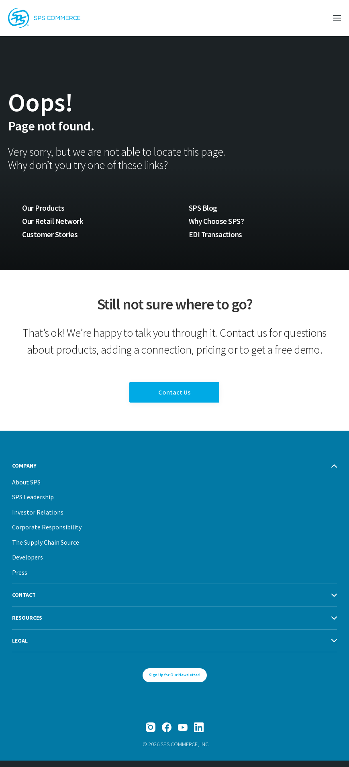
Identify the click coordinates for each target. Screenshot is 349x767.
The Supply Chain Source (45, 548)
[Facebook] (166, 734)
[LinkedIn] (199, 734)
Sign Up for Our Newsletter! (174, 681)
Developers (27, 563)
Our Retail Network (53, 221)
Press (19, 578)
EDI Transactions (216, 235)
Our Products (43, 208)
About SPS (26, 488)
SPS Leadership (33, 503)
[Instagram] (150, 734)
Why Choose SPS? (217, 221)
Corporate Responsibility (47, 533)
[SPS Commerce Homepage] (44, 18)
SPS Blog (203, 208)
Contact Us (174, 396)
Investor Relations (37, 518)
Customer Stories (49, 235)
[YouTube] (183, 734)
